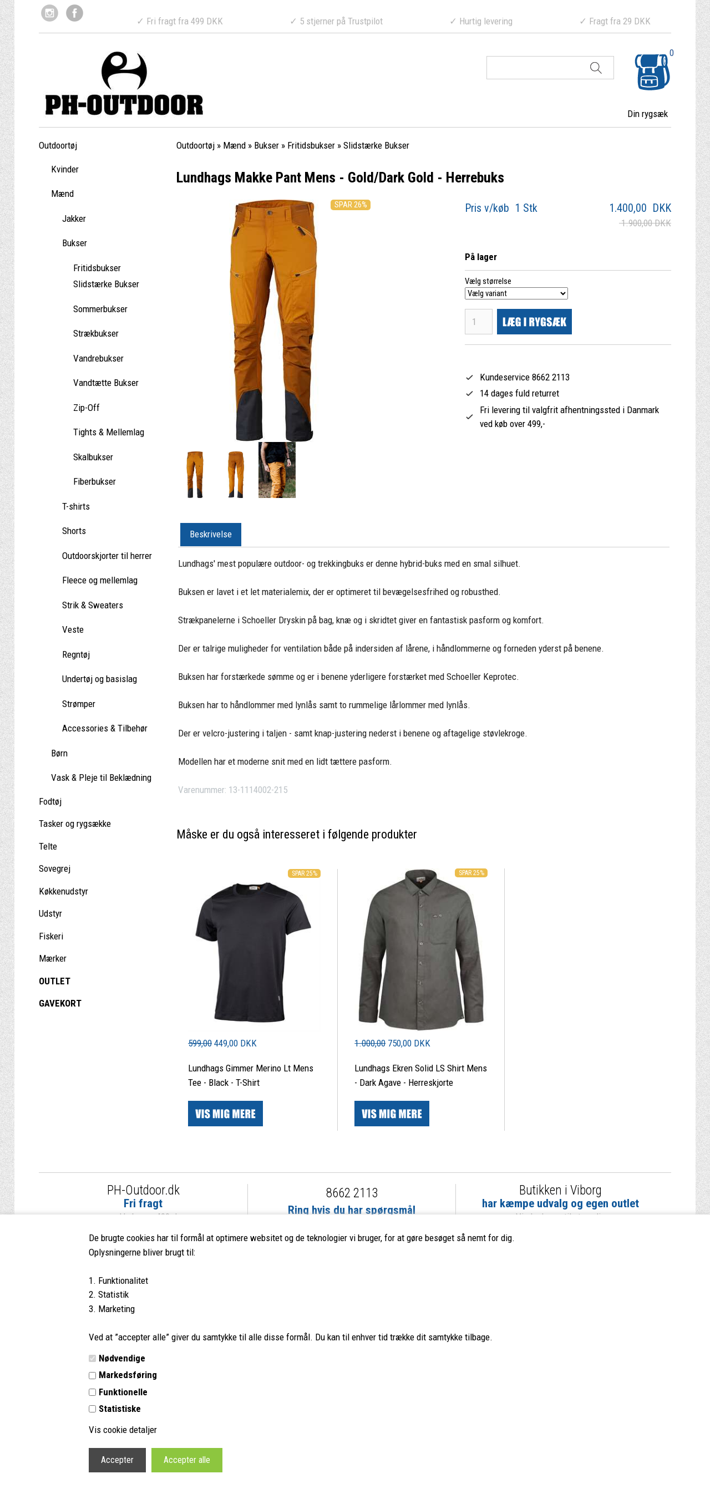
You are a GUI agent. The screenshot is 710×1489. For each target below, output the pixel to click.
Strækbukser (96, 333)
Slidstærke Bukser (106, 283)
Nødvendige (122, 1358)
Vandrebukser (98, 358)
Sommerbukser (100, 308)
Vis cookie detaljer (123, 1429)
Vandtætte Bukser (106, 382)
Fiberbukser (94, 481)
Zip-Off (86, 407)
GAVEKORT (60, 1003)
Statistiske (120, 1408)
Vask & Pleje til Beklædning (101, 777)
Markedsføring (128, 1374)
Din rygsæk (647, 113)
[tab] (210, 535)
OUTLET (54, 981)
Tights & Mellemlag (108, 432)
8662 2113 (352, 1193)
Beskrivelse (211, 534)
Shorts (74, 530)
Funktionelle (123, 1391)
